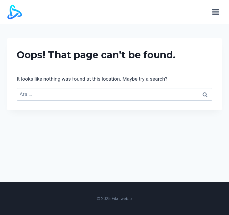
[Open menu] (215, 11)
